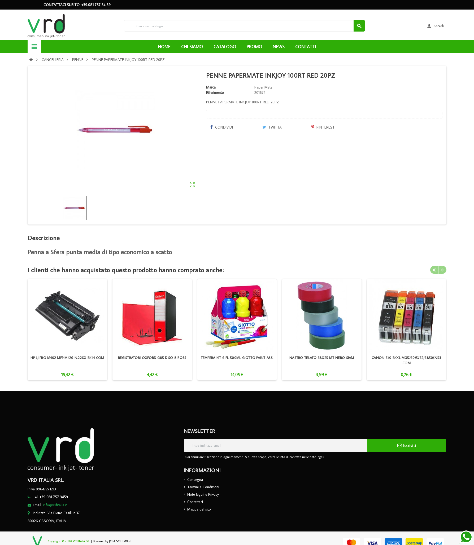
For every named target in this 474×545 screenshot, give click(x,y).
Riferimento (215, 92)
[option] (67, 329)
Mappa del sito (199, 509)
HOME (164, 47)
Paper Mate (263, 87)
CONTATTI (305, 47)
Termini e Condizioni (203, 487)
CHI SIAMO (192, 47)
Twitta (272, 127)
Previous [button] (434, 270)
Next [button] (442, 270)
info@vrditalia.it (55, 505)
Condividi (221, 127)
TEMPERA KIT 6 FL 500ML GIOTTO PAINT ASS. (237, 357)
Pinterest (323, 127)
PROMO (254, 47)
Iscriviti (406, 445)
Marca (211, 87)
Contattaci (195, 501)
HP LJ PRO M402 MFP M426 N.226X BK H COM (67, 357)
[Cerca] (244, 26)
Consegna (195, 479)
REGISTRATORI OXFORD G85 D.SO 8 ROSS (152, 357)
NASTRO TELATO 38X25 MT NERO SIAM (321, 357)
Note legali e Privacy (203, 494)
